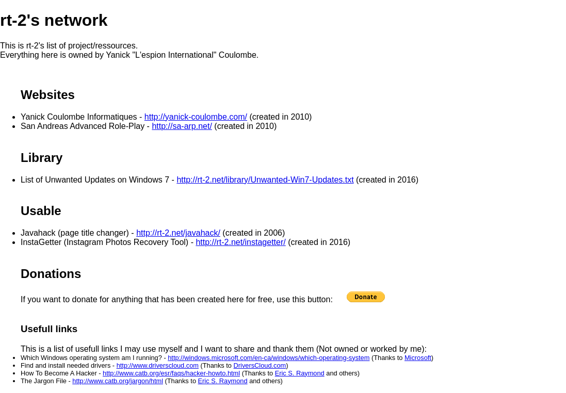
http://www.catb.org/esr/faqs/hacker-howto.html (171, 373)
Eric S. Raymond (300, 373)
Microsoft (418, 358)
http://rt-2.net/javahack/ (178, 232)
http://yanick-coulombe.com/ (195, 116)
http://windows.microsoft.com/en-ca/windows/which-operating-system (268, 358)
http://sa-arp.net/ (182, 126)
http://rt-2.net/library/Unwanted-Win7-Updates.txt (264, 179)
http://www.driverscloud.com (158, 365)
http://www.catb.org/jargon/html (117, 381)
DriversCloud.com (260, 365)
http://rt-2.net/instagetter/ (240, 242)
